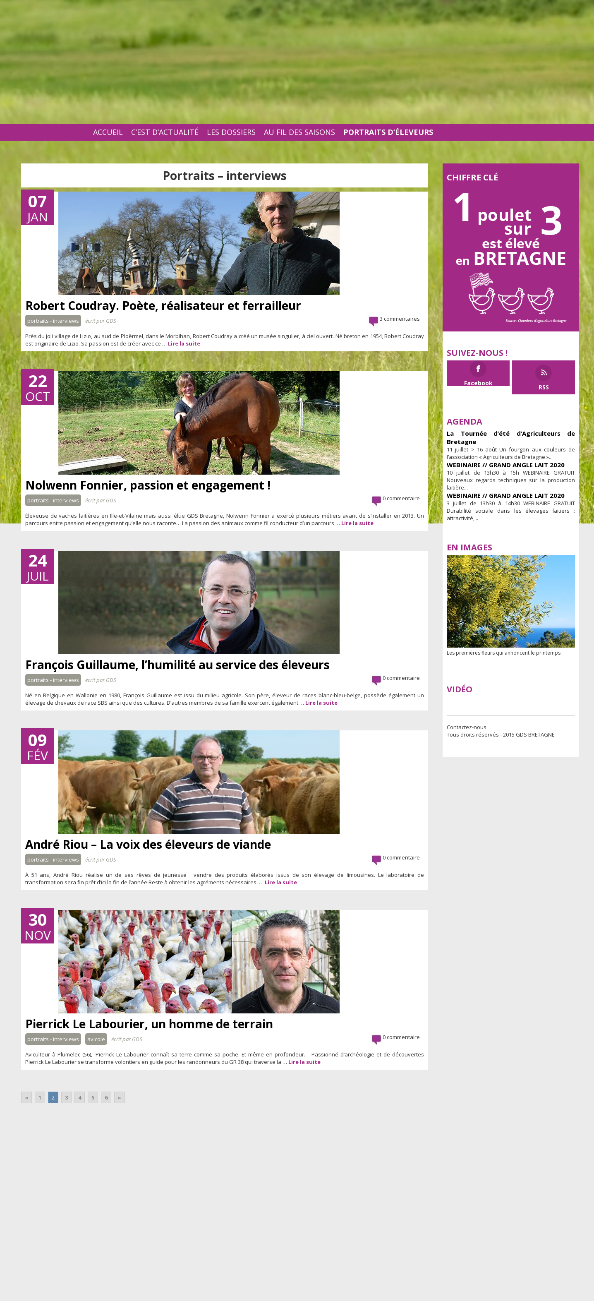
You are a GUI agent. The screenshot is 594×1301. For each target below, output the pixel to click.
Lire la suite (184, 343)
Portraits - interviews (53, 320)
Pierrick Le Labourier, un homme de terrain (149, 1024)
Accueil (108, 132)
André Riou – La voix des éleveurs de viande (148, 844)
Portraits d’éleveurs (388, 132)
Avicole (96, 1039)
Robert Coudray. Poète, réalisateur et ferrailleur (163, 305)
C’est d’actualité (165, 132)
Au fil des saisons (299, 132)
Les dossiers (231, 132)
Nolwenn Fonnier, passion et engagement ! (148, 485)
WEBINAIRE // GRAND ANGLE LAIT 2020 (506, 465)
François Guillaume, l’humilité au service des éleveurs (177, 664)
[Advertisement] (297, 62)
